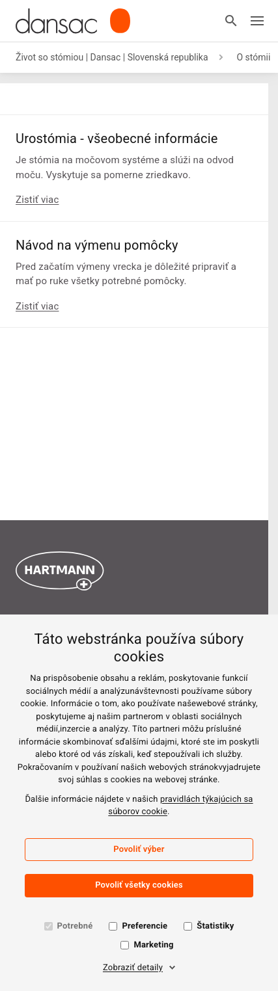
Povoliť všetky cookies (139, 885)
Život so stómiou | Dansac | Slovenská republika (112, 57)
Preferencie (144, 926)
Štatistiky (215, 926)
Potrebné (75, 926)
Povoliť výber (138, 849)
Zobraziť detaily (133, 968)
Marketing (153, 945)
